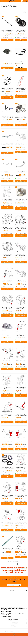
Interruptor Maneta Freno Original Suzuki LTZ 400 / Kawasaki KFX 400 (21, 468)
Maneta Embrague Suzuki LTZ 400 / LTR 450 (7, 172)
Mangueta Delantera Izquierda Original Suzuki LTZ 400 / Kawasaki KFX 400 (7, 442)
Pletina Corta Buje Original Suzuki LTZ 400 (21, 388)
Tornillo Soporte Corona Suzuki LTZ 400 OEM (20, 144)
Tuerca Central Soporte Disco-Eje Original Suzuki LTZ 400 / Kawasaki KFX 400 (20, 228)
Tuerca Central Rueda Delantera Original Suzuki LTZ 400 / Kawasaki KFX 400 (7, 228)
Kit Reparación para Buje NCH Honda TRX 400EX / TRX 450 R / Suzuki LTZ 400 (7, 468)
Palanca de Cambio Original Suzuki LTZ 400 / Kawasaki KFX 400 (21, 415)
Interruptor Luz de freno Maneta (7, 60)
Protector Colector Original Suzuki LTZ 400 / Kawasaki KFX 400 (7, 415)
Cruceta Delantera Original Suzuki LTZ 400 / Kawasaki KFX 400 (21, 523)
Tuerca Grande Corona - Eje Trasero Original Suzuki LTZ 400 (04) (21, 282)
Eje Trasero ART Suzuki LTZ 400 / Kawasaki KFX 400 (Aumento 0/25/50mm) (7, 145)
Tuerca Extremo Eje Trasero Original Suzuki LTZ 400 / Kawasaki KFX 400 (7, 255)
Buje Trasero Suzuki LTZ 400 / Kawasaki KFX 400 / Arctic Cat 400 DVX (20, 117)
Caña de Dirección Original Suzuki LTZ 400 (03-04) (21, 89)
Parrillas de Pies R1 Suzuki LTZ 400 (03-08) (20, 61)
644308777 (8, 616)
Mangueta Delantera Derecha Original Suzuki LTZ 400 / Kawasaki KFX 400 (20, 442)
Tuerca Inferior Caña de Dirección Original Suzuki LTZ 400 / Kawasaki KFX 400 (7, 282)
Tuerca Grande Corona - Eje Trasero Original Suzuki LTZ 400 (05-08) (21, 255)
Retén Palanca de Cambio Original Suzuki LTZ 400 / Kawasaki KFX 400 (7, 362)
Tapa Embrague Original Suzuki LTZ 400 (7, 335)
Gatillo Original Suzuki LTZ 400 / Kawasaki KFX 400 (21, 496)
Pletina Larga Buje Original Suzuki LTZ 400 (7, 388)
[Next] (26, 12)
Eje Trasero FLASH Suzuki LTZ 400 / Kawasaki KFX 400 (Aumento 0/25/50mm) (7, 550)
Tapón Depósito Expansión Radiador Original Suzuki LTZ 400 (20, 308)
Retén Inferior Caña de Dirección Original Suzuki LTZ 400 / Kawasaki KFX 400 (20, 362)
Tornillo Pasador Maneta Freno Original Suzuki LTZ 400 (7, 200)
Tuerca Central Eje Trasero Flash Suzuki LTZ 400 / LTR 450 (21, 200)
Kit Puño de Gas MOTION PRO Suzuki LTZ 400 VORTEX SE (7, 117)
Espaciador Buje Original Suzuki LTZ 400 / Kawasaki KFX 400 (7, 523)
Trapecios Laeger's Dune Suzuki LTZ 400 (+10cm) (7, 89)
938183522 (3, 616)
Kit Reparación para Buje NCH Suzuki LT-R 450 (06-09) (20, 31)
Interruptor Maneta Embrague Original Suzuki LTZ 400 (7, 496)
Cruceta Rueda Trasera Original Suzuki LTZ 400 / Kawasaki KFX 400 (21, 550)
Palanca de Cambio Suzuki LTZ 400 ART (20, 172)
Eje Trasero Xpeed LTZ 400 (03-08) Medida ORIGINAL (7, 31)
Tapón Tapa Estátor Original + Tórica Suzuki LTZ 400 (7, 308)
